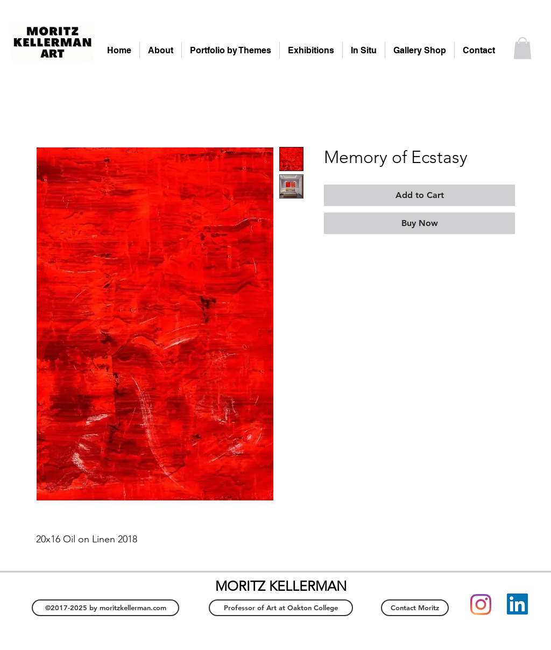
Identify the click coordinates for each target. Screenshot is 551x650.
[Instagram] (480, 604)
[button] (522, 48)
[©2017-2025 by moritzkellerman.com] (105, 607)
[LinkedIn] (517, 604)
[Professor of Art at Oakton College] (281, 607)
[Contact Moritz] (415, 607)
